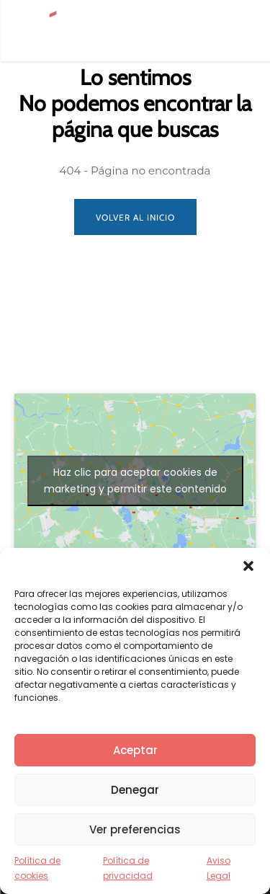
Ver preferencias (135, 829)
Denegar (135, 789)
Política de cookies (37, 868)
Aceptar (135, 750)
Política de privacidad (128, 868)
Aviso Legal (218, 868)
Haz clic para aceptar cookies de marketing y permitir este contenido (135, 480)
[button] (248, 566)
